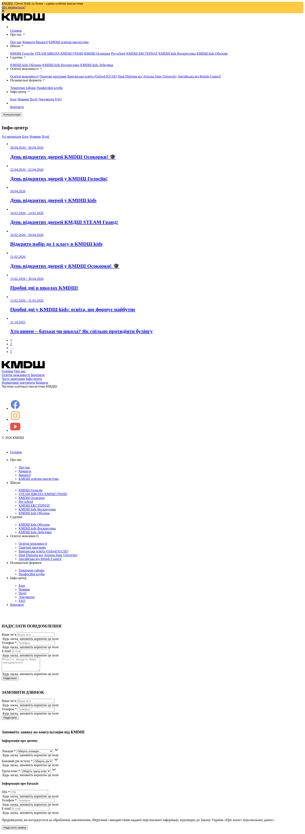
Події (33, 99)
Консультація (11, 114)
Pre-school (118, 53)
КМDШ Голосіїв (22, 53)
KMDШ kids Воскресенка (176, 53)
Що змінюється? (13, 7)
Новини (23, 99)
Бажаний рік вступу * (17, 763)
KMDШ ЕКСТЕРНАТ (142, 53)
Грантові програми (53, 76)
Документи (46, 99)
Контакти (17, 107)
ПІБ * (6, 794)
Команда (28, 42)
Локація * (8, 753)
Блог (13, 99)
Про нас (16, 42)
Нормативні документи (18, 382)
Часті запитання (13, 379)
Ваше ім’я (9, 634)
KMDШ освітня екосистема (69, 42)
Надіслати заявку (14, 830)
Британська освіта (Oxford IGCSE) (92, 76)
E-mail (6, 651)
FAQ (58, 99)
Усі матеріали (11, 136)
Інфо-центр (34, 379)
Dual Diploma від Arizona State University (147, 76)
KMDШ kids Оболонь (212, 53)
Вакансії (42, 42)
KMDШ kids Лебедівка (96, 65)
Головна (16, 30)
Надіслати (10, 680)
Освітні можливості (24, 76)
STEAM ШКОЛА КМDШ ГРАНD (59, 53)
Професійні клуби (50, 88)
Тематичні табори (23, 88)
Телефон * (9, 643)
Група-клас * (11, 773)
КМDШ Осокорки (97, 53)
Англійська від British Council (199, 76)
